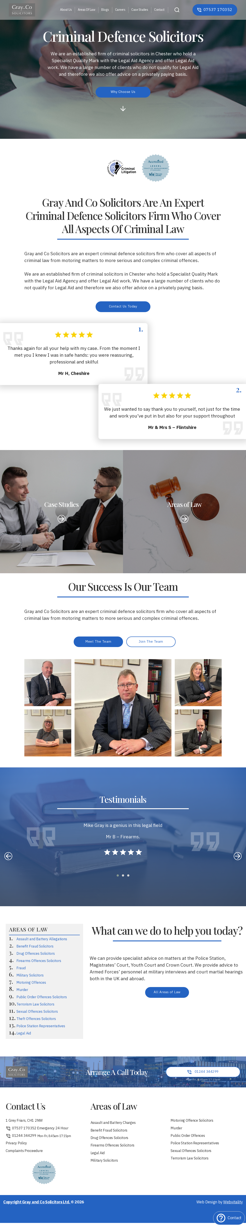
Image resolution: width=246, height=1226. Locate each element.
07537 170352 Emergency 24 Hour (40, 1131)
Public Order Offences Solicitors (41, 999)
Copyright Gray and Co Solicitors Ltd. (37, 1207)
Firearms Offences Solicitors (38, 963)
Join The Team (151, 643)
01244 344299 (39, 1139)
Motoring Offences (31, 984)
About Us (66, 10)
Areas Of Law (86, 10)
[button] (117, 877)
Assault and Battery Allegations (41, 941)
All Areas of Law (167, 994)
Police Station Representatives (40, 1028)
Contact (159, 10)
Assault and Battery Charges (116, 1125)
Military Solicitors (30, 977)
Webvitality (233, 1207)
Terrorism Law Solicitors (35, 1006)
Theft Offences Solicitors (36, 1021)
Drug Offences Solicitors (35, 955)
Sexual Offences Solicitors (37, 1013)
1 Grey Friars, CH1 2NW (26, 1123)
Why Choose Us (123, 92)
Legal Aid (23, 1035)
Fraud (21, 970)
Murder (22, 992)
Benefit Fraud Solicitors (34, 948)
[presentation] (8, 858)
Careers (120, 10)
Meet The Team (98, 643)
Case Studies (139, 10)
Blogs (105, 10)
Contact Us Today (123, 307)
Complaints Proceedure (26, 1156)
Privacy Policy (17, 1147)
